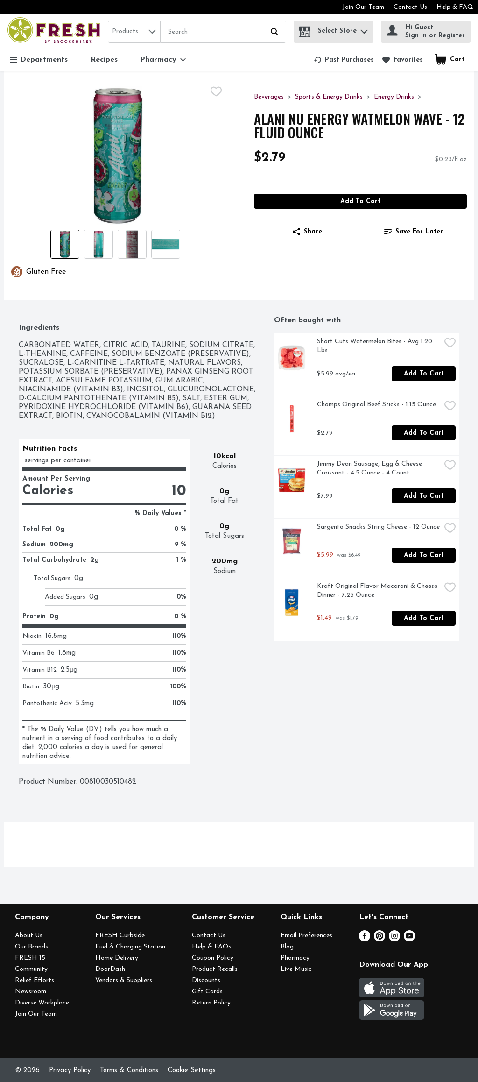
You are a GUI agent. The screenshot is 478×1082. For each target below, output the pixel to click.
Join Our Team (363, 7)
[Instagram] (394, 939)
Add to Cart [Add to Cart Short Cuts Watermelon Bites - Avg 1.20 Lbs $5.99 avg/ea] (424, 373)
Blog (287, 946)
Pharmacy (295, 958)
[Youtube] (409, 939)
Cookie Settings (192, 1070)
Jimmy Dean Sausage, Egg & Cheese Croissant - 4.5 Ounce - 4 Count (370, 468)
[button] (364, 29)
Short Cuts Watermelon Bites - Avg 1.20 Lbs (375, 346)
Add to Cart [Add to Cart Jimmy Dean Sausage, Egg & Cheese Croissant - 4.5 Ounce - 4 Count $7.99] (424, 496)
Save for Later (413, 231)
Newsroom (30, 991)
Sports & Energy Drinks (329, 96)
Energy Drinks (394, 96)
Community (31, 969)
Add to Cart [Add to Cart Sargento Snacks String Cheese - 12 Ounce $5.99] (424, 555)
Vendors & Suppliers (123, 980)
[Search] (223, 32)
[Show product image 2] (98, 244)
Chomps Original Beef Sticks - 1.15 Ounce (376, 404)
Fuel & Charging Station (130, 946)
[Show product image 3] (132, 244)
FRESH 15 (30, 958)
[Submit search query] (274, 31)
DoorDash (110, 969)
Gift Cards (207, 991)
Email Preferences (306, 935)
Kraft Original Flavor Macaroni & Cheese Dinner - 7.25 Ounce (378, 591)
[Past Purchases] (343, 60)
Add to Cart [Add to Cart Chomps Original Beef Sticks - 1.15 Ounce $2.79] (424, 433)
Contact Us (410, 7)
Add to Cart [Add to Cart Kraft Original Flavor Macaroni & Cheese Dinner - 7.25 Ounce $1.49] (424, 618)
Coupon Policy (212, 958)
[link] (343, 60)
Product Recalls (215, 969)
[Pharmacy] (163, 60)
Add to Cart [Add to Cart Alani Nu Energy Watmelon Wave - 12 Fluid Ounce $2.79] (360, 201)
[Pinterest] (379, 939)
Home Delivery (116, 958)
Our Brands (31, 946)
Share (307, 231)
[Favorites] (402, 60)
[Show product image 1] (64, 244)
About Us (28, 935)
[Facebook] (364, 939)
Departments (39, 60)
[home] (55, 31)
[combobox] (134, 32)
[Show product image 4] (165, 244)
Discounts (206, 980)
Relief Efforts (34, 980)
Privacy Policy (70, 1070)
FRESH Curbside (120, 935)
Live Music (296, 969)
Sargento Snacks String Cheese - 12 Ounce (378, 526)
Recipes (104, 60)
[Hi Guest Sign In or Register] (426, 32)
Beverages (269, 96)
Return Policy (211, 1002)
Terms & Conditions (129, 1070)
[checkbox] (216, 93)
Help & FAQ (454, 7)
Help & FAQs (212, 946)
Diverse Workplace (42, 1002)
